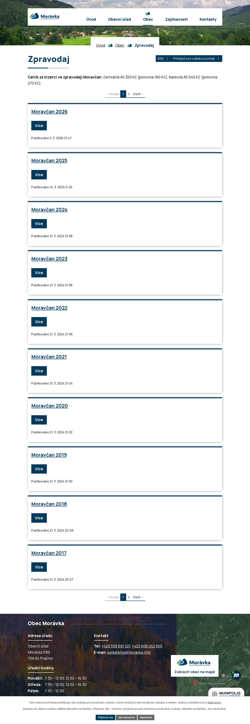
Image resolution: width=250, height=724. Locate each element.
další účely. (214, 701)
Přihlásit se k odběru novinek (192, 60)
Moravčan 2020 (49, 410)
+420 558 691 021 (116, 653)
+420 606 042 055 (147, 653)
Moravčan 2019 (49, 460)
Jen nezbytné (126, 717)
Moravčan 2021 (49, 360)
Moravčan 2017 (49, 559)
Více (40, 125)
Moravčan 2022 (49, 310)
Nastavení (149, 717)
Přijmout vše (102, 717)
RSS (151, 60)
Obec (119, 45)
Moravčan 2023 (49, 261)
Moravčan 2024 (49, 211)
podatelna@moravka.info (129, 659)
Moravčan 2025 (49, 161)
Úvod (100, 45)
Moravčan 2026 (49, 111)
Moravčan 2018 (49, 510)
